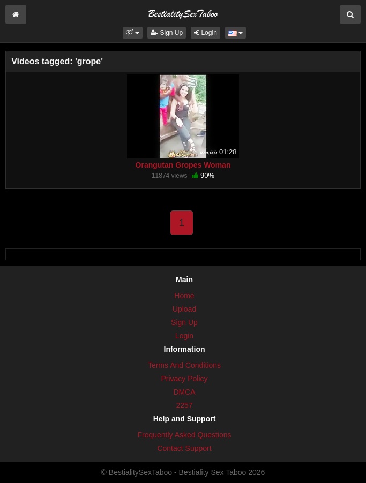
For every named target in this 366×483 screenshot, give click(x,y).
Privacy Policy (184, 378)
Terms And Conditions (184, 365)
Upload (184, 309)
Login (205, 32)
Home (184, 295)
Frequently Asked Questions (184, 435)
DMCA (184, 392)
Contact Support (184, 448)
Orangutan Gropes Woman (183, 165)
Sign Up (167, 32)
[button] (133, 33)
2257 (184, 405)
